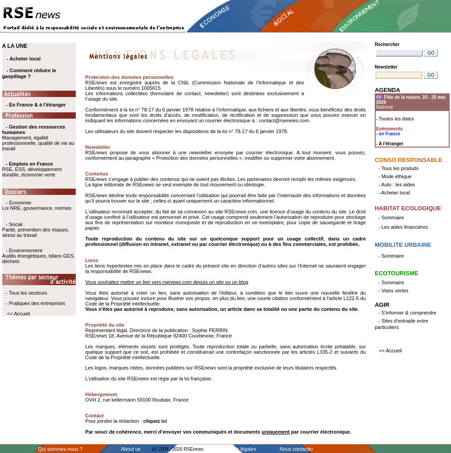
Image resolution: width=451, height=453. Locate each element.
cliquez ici (155, 421)
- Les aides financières (403, 227)
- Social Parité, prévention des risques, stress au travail (35, 230)
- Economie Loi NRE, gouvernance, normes (36, 205)
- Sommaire (391, 217)
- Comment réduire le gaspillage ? (29, 73)
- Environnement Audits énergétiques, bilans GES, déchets (38, 256)
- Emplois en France (29, 163)
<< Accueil (18, 313)
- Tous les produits (398, 168)
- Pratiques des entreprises (35, 303)
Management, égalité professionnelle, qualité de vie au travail (38, 137)
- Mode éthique (394, 176)
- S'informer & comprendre (407, 312)
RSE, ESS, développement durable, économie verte (32, 171)
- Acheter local (24, 58)
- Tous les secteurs (26, 293)
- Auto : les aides (396, 184)
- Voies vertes (393, 290)
